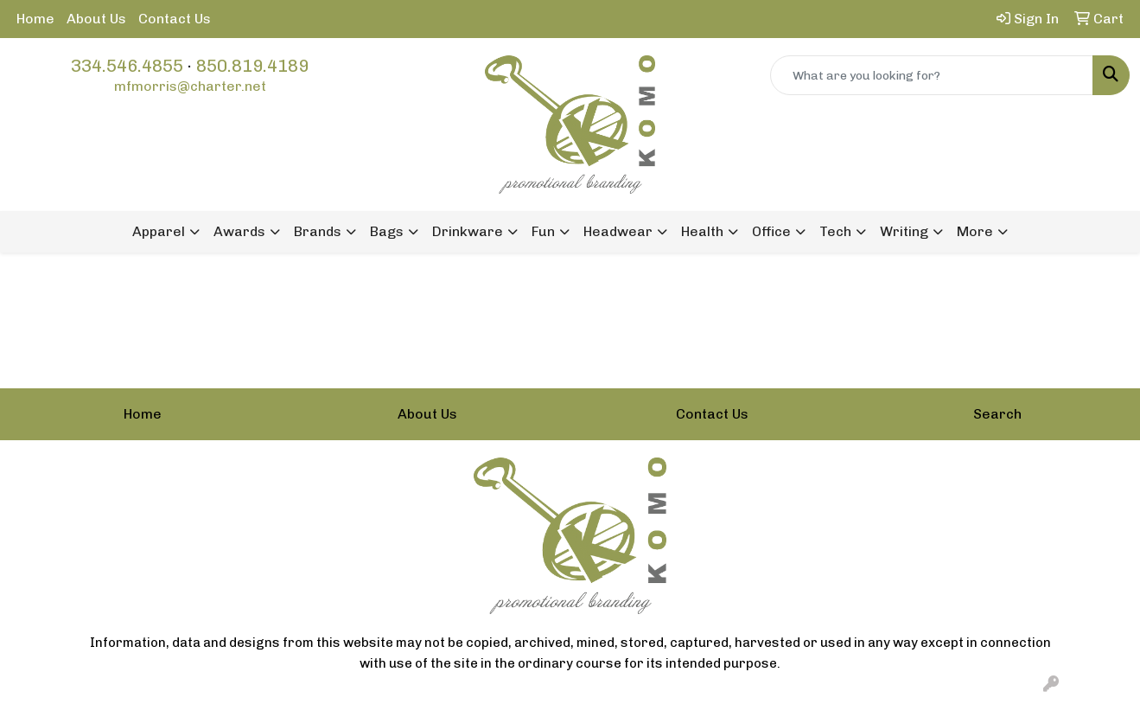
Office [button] (771, 231)
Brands (317, 231)
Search (997, 414)
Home (35, 18)
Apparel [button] (158, 231)
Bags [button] (387, 231)
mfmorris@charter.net (190, 86)
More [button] (975, 231)
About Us (96, 18)
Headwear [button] (618, 231)
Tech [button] (835, 231)
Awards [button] (239, 231)
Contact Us (174, 18)
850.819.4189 (252, 65)
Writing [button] (904, 231)
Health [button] (702, 231)
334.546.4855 (127, 65)
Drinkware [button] (467, 231)
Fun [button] (543, 231)
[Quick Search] (931, 75)
